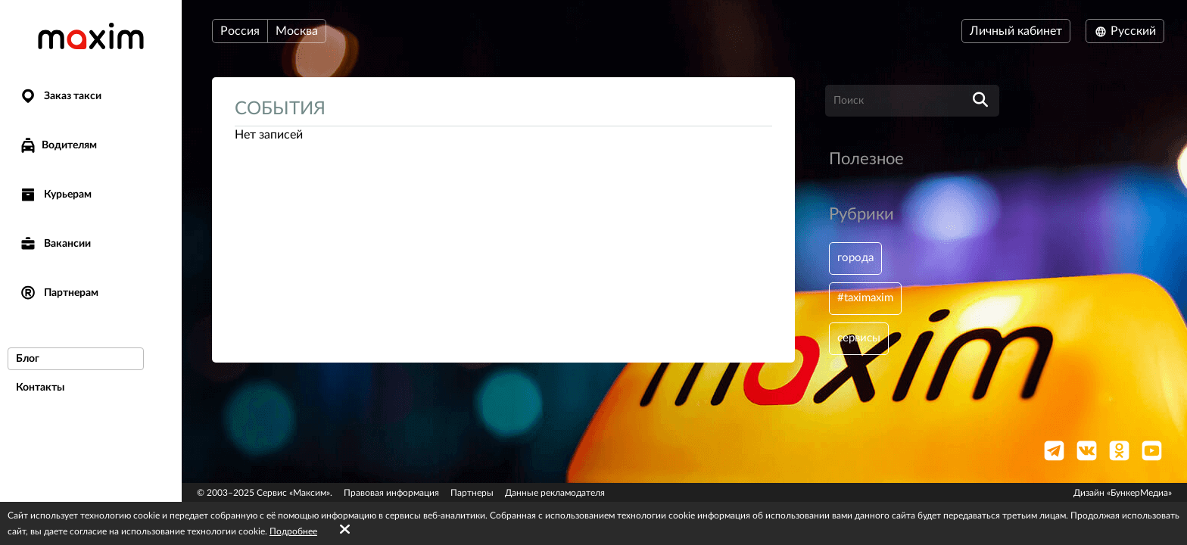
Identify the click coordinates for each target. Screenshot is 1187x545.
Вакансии (55, 244)
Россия (240, 31)
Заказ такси (60, 96)
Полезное (866, 159)
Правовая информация (391, 492)
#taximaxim (868, 300)
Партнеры (472, 492)
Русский (1125, 31)
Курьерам (55, 195)
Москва (297, 31)
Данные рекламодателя (555, 492)
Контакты (40, 387)
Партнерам (58, 293)
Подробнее (293, 531)
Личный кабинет (1016, 31)
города (857, 259)
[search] (980, 101)
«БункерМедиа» (1139, 492)
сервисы (860, 342)
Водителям (58, 145)
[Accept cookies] (345, 529)
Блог (27, 358)
